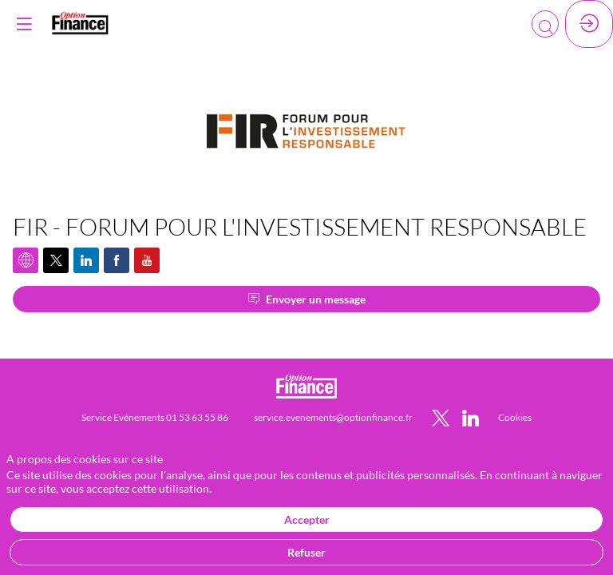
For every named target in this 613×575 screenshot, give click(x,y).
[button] (24, 24)
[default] (515, 416)
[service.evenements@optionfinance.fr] (333, 416)
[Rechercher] (545, 24)
